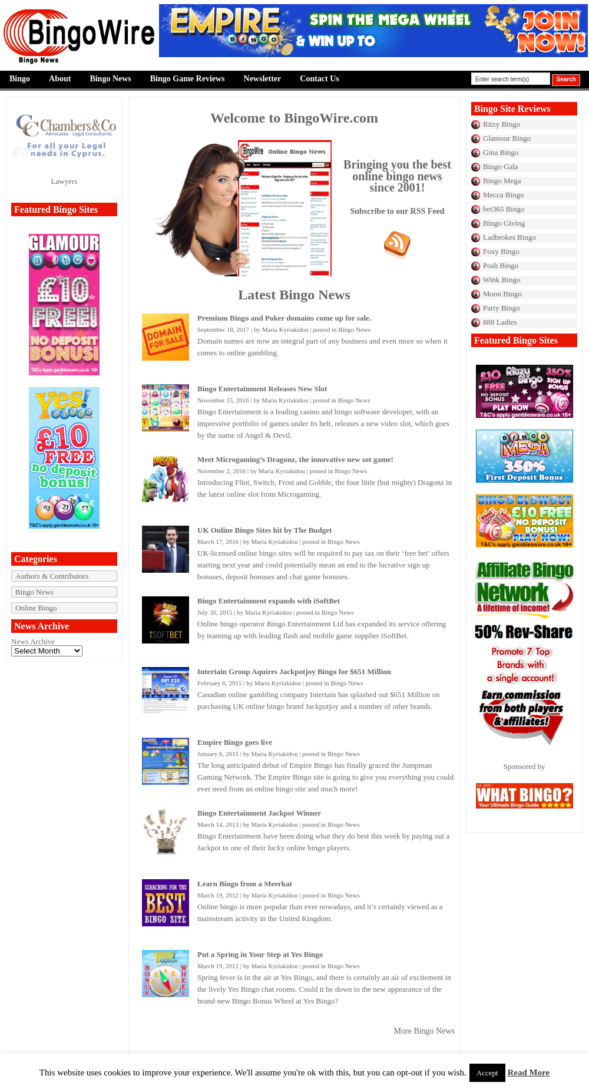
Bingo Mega (502, 180)
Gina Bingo (500, 152)
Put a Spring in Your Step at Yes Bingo (260, 954)
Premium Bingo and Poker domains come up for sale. (284, 318)
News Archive (33, 641)
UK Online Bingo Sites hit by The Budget (264, 530)
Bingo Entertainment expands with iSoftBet (268, 600)
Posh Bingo (500, 265)
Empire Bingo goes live (234, 742)
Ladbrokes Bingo (509, 237)
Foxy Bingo (501, 251)
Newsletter (263, 78)
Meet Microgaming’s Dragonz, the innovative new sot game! (295, 459)
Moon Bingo (502, 293)
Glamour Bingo (507, 138)
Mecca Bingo (503, 194)
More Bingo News (424, 1031)
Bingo (19, 78)
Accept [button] (487, 1072)
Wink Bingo (501, 279)
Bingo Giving (504, 223)
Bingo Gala (500, 166)
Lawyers (64, 181)
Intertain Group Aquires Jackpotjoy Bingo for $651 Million (294, 671)
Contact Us (319, 78)
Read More (528, 1072)
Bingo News (110, 78)
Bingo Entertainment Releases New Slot (262, 388)
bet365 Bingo (503, 208)
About (60, 78)
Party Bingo (501, 307)
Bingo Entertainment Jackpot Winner (259, 812)
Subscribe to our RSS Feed (397, 211)
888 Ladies (500, 322)
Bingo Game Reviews (187, 78)
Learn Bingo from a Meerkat (244, 883)
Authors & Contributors (51, 576)
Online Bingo (36, 607)
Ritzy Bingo (501, 124)
